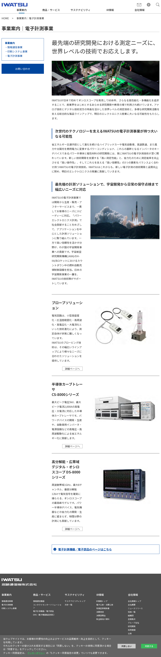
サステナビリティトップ (75, 601)
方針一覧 (68, 604)
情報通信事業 (14, 47)
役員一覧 (131, 611)
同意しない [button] (126, 646)
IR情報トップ (101, 601)
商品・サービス (51, 10)
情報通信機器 (38, 601)
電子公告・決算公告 (104, 604)
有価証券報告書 (102, 608)
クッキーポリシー (36, 652)
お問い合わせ (22, 69)
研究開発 (131, 626)
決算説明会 (101, 615)
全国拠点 (131, 619)
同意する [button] (149, 646)
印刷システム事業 (17, 51)
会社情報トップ (134, 601)
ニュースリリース (135, 608)
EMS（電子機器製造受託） (44, 614)
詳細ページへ (72, 369)
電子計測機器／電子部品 (43, 611)
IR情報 (110, 10)
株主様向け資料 (102, 619)
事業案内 (22, 10)
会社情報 (140, 10)
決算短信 (100, 611)
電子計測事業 (14, 56)
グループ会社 (133, 622)
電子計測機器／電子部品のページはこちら (85, 549)
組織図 (131, 615)
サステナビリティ (80, 10)
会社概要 (131, 604)
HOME (5, 18)
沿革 (130, 633)
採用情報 (131, 629)
